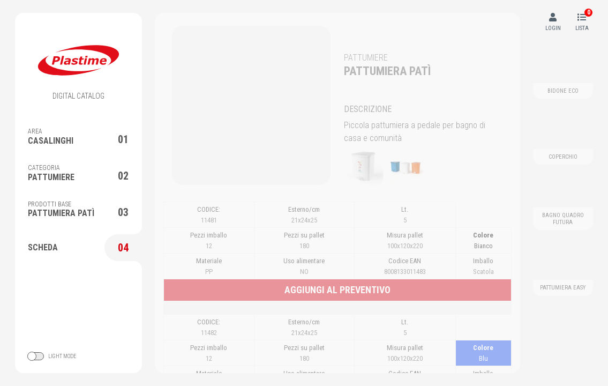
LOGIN (553, 22)
